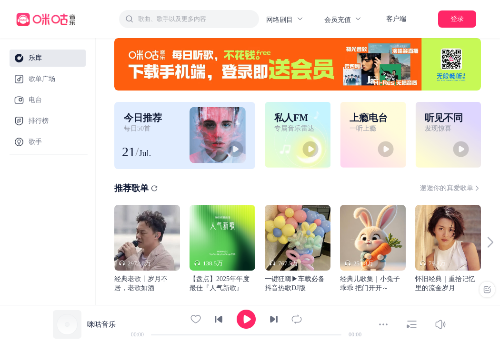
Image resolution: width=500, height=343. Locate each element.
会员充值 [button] (343, 19)
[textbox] (195, 19)
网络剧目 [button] (285, 19)
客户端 (396, 18)
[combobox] (189, 19)
